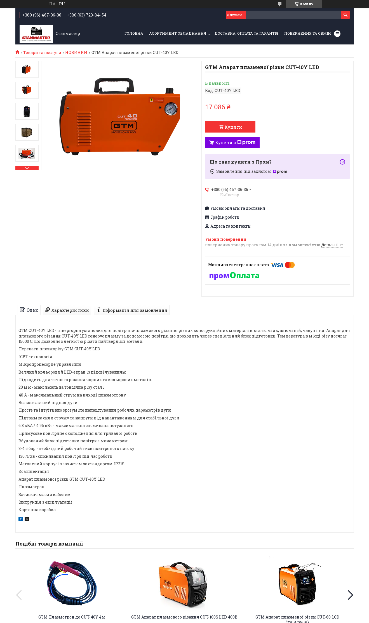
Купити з (235, 142)
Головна (133, 33)
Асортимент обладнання (177, 33)
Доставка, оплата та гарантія (246, 33)
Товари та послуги (42, 52)
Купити (233, 127)
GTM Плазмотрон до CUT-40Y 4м (71, 617)
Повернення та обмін (307, 33)
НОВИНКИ (76, 52)
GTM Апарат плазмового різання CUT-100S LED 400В (184, 617)
